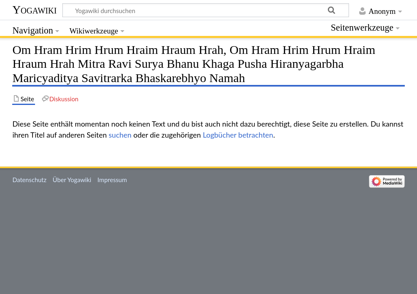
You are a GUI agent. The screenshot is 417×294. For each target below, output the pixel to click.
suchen (120, 134)
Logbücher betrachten (238, 134)
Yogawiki (34, 9)
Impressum (112, 179)
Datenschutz (29, 179)
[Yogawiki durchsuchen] (206, 10)
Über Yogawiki (72, 179)
